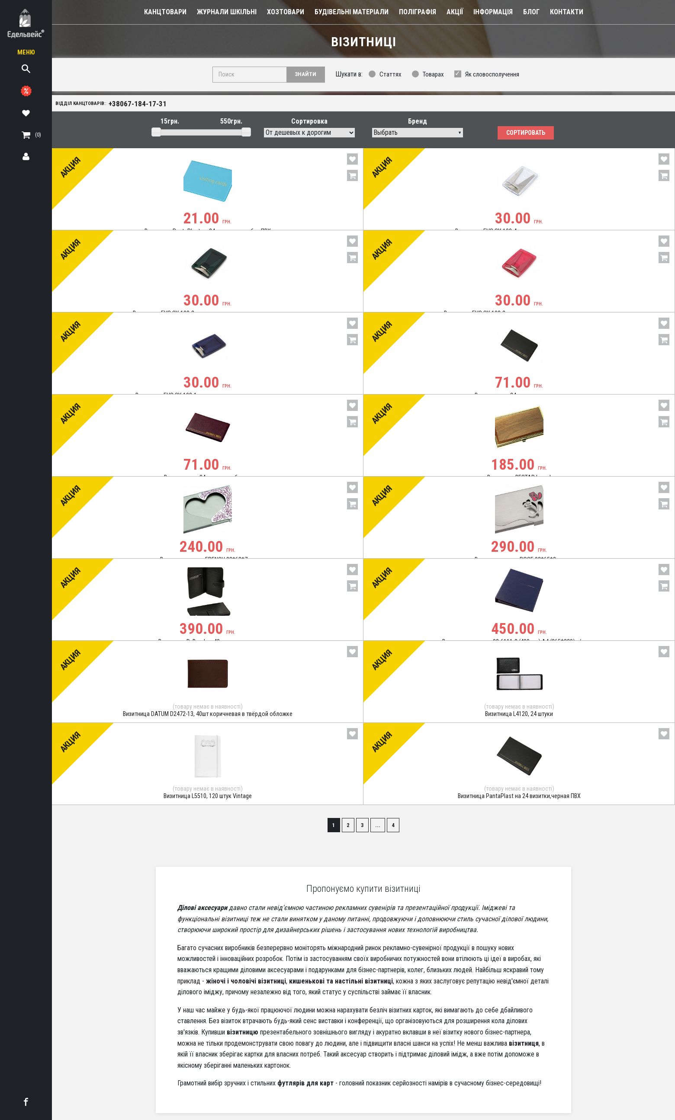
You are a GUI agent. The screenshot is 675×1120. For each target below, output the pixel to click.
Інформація (493, 12)
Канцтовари (165, 12)
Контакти (566, 12)
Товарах (433, 75)
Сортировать (525, 135)
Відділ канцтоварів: (116, 104)
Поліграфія (417, 12)
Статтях (390, 75)
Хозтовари (285, 12)
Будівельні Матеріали (352, 12)
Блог (531, 12)
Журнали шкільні (227, 12)
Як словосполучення (492, 75)
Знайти (305, 74)
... (379, 810)
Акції (455, 12)
